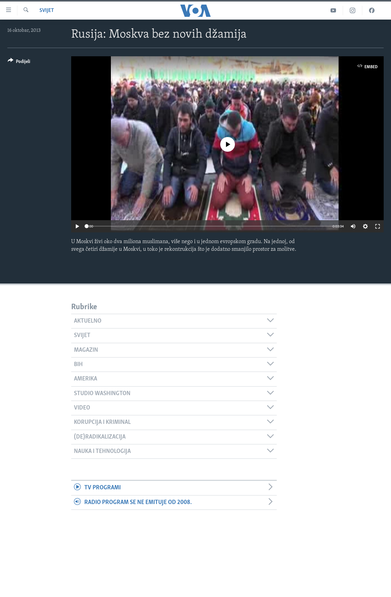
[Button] (19, 62)
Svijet (46, 10)
